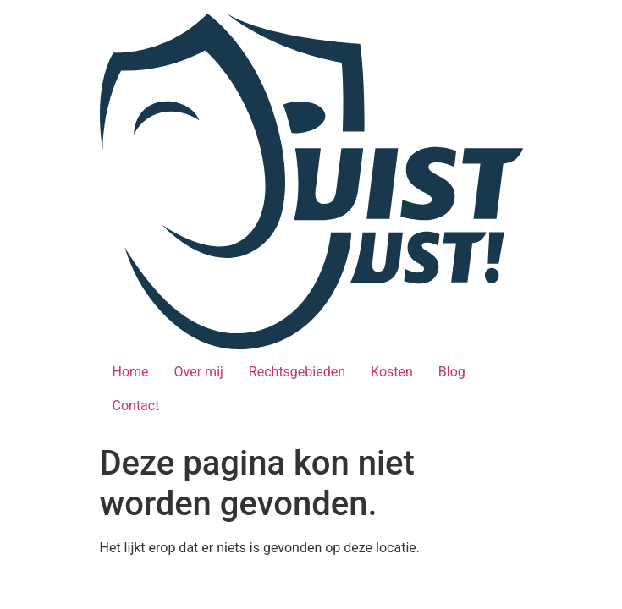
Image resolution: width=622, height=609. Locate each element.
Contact (136, 406)
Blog (451, 372)
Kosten (392, 372)
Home (131, 372)
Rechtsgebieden (297, 372)
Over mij (198, 372)
